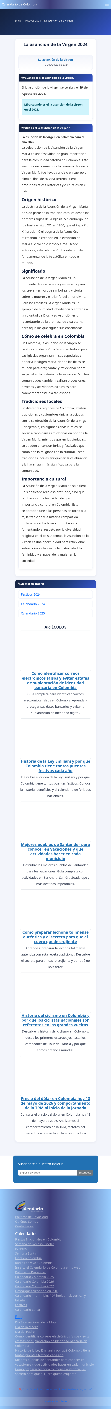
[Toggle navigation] (106, 4)
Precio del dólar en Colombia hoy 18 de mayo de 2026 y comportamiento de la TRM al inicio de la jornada (55, 1101)
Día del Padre (25, 1330)
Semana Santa (25, 1252)
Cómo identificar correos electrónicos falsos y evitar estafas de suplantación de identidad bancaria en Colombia (55, 680)
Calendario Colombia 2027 (34, 1284)
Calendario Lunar (28, 1308)
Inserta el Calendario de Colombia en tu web (47, 1266)
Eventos (21, 1247)
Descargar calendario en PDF (36, 1289)
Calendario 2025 (33, 613)
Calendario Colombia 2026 (34, 1280)
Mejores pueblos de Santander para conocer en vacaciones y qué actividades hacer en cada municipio (55, 850)
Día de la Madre (26, 1325)
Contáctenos (24, 1224)
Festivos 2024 (31, 594)
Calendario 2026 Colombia (55, 1399)
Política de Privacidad (30, 1270)
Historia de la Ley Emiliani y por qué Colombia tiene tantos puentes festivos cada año (55, 765)
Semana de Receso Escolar (34, 1242)
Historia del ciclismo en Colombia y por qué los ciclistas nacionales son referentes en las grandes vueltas (55, 1018)
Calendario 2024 (33, 604)
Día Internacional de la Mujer (36, 1320)
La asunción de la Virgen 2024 (55, 44)
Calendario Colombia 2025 (34, 1275)
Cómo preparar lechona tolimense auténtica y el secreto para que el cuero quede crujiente (55, 935)
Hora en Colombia (28, 1256)
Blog (19, 1314)
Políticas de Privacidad (31, 1215)
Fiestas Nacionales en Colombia (38, 1238)
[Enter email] (47, 1171)
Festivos (21, 1303)
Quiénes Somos (26, 1220)
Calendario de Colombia (19, 4)
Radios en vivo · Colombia (34, 1261)
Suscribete (85, 1171)
